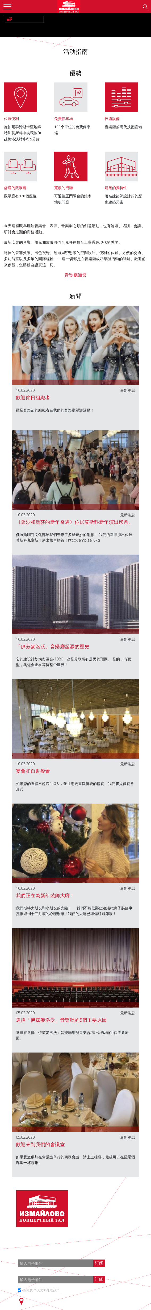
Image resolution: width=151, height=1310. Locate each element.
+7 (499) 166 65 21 (114, 1209)
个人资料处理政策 (46, 1290)
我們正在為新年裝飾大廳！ (45, 895)
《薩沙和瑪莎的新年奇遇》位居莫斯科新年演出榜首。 (74, 522)
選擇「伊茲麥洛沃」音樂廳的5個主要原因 (61, 1020)
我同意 (41, 1290)
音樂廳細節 (75, 275)
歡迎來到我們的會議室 (40, 1144)
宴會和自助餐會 (33, 771)
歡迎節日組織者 (33, 397)
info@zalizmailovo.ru (116, 1218)
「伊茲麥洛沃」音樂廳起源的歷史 (52, 646)
